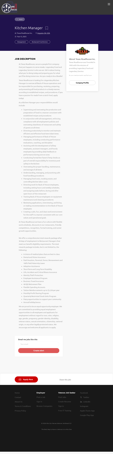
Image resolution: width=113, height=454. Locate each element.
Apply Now (28, 379)
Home (17, 393)
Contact (18, 397)
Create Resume (64, 401)
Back (21, 19)
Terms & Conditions (23, 406)
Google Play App (87, 415)
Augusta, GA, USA (43, 33)
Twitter (86, 397)
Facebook (84, 393)
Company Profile (82, 83)
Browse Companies (44, 406)
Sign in (39, 401)
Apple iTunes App (87, 410)
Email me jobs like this (27, 339)
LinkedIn (86, 401)
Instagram (84, 406)
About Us (18, 401)
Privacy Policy (20, 410)
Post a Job (41, 397)
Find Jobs (62, 397)
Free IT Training (64, 410)
